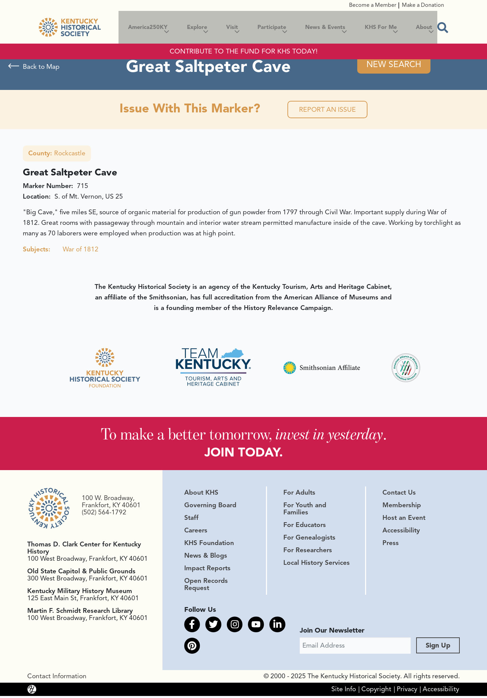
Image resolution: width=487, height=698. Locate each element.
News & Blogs (205, 557)
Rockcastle (56, 154)
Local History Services (316, 564)
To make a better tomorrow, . (244, 434)
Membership (401, 506)
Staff (191, 519)
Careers (195, 532)
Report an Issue (327, 110)
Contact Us (399, 494)
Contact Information (57, 678)
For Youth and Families (304, 509)
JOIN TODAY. (243, 453)
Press (390, 544)
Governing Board (210, 506)
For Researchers (307, 551)
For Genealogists (309, 539)
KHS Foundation (209, 544)
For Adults (299, 494)
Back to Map (41, 67)
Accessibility (401, 532)
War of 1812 (80, 250)
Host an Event (403, 519)
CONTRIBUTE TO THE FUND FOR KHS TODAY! (244, 51)
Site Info (343, 691)
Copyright (376, 691)
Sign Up (438, 647)
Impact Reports (207, 569)
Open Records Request (206, 585)
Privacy (407, 691)
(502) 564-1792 (104, 514)
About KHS (201, 494)
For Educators (304, 526)
